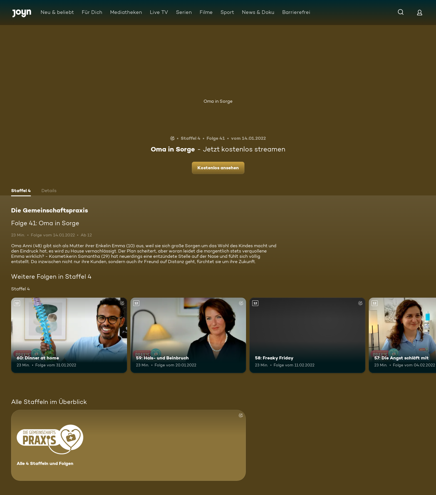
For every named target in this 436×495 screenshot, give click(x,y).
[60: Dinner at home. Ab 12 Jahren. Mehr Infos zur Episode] (69, 335)
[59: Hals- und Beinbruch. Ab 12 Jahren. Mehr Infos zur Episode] (188, 335)
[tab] (21, 191)
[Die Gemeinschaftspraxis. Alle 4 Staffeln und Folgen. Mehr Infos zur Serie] (128, 445)
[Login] (419, 12)
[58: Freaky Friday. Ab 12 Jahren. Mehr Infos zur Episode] (307, 335)
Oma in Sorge (218, 101)
